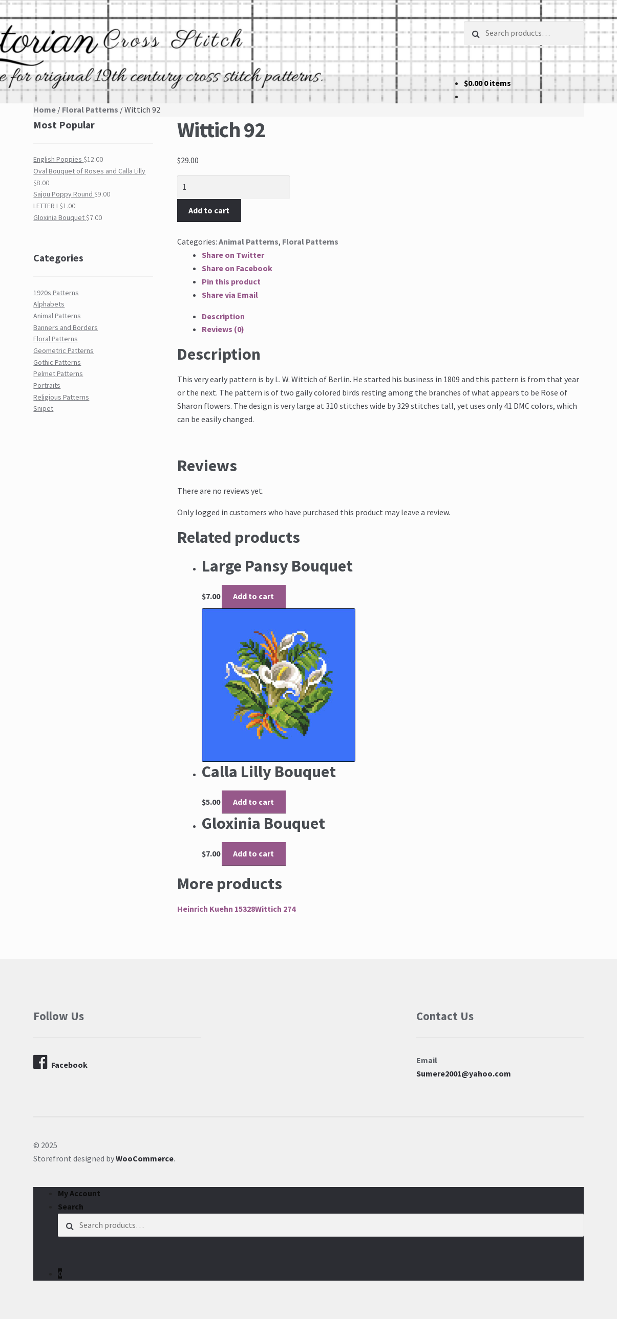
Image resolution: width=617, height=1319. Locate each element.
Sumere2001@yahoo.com (463, 1073)
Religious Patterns (61, 397)
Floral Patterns (90, 109)
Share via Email (230, 295)
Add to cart (208, 210)
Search (70, 1206)
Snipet (43, 408)
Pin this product (231, 281)
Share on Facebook (237, 268)
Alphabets (49, 304)
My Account (79, 1193)
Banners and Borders (65, 327)
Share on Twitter (233, 255)
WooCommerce (145, 1158)
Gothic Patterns (57, 362)
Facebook (60, 1062)
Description (223, 316)
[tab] (393, 316)
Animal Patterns (249, 241)
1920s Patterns (56, 292)
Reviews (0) (223, 329)
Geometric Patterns (63, 350)
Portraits (46, 385)
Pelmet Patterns (58, 373)
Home (44, 109)
